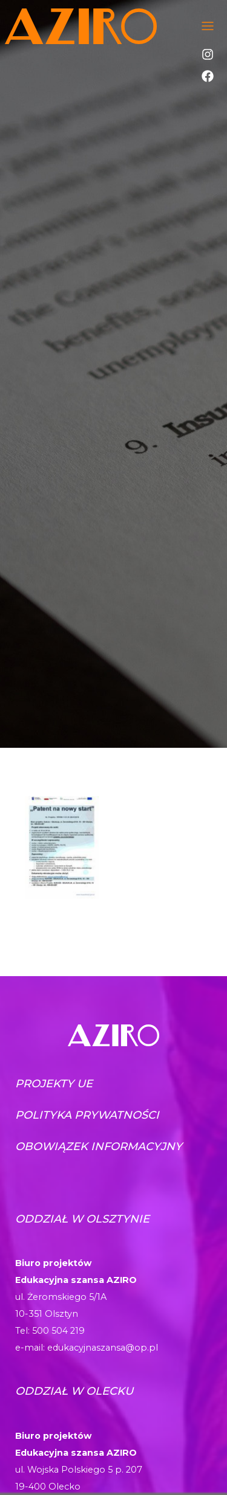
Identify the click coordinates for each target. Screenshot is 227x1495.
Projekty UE (54, 1083)
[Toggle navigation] (207, 26)
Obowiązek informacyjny (98, 1146)
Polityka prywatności (87, 1115)
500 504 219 (58, 1330)
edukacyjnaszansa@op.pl (102, 1347)
